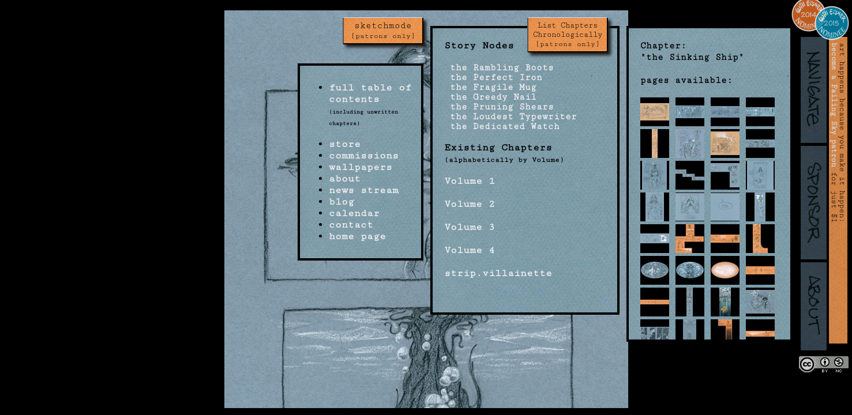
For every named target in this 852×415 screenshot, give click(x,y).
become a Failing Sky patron (834, 105)
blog (341, 201)
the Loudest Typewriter (510, 117)
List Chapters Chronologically (567, 34)
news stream (364, 190)
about (345, 178)
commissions (364, 155)
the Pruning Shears (499, 107)
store (345, 144)
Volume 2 (469, 204)
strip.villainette (498, 273)
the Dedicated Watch (502, 126)
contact (351, 225)
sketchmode (383, 30)
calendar (354, 213)
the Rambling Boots (499, 68)
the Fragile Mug (490, 87)
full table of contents (370, 93)
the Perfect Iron (493, 77)
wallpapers (360, 167)
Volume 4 (469, 250)
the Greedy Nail (490, 97)
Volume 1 (469, 181)
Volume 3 (469, 227)
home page (357, 236)
